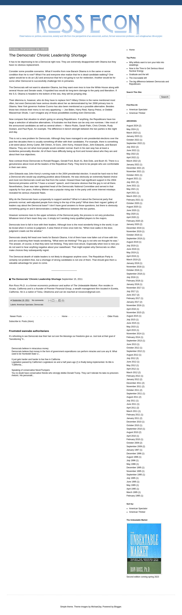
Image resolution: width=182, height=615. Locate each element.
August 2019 (132, 242)
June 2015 (131, 323)
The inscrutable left (138, 78)
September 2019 (134, 238)
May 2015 (131, 326)
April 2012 (131, 369)
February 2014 (133, 337)
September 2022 (134, 143)
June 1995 (131, 482)
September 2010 (134, 429)
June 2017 (131, 295)
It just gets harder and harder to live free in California (36, 359)
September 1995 (134, 474)
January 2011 (133, 418)
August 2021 (132, 178)
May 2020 (131, 214)
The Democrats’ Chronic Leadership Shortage (47, 55)
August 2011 (132, 397)
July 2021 (131, 182)
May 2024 (131, 129)
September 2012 (134, 351)
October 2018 (133, 270)
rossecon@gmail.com (89, 292)
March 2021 (132, 196)
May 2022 (131, 154)
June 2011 (131, 404)
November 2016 (134, 305)
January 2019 (133, 263)
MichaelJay (96, 606)
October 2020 (133, 203)
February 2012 (133, 376)
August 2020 (132, 207)
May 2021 (131, 189)
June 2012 (131, 362)
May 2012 (131, 365)
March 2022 (132, 161)
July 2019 (131, 245)
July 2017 (131, 291)
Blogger (117, 606)
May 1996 (131, 464)
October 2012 (133, 348)
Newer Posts (16, 316)
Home (64, 316)
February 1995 (133, 496)
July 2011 (131, 400)
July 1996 (131, 460)
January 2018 (133, 284)
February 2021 (133, 200)
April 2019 (131, 256)
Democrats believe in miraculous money (30, 348)
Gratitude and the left (139, 74)
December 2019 (134, 228)
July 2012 (131, 358)
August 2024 (132, 125)
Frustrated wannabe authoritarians (29, 331)
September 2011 (134, 393)
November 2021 (134, 171)
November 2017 (134, 288)
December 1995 (134, 467)
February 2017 (133, 298)
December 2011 (134, 383)
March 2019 (132, 259)
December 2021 (134, 168)
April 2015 (131, 330)
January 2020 (133, 224)
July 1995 (131, 478)
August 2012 (132, 355)
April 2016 (131, 309)
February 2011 (133, 414)
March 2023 (132, 133)
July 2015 (131, 319)
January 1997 (133, 450)
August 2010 (132, 432)
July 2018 (131, 277)
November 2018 (134, 266)
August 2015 (132, 316)
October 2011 (133, 390)
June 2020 (131, 210)
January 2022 (133, 164)
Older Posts (112, 316)
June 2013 (131, 344)
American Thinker (137, 113)
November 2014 (134, 333)
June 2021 (131, 185)
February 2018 (133, 280)
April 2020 (131, 217)
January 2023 (133, 136)
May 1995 (131, 485)
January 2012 (133, 379)
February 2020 (133, 221)
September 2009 (134, 446)
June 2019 (131, 249)
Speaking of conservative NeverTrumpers (31, 370)
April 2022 (131, 157)
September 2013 (134, 340)
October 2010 (133, 425)
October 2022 (133, 140)
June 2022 (131, 150)
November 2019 (134, 231)
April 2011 (131, 408)
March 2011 (132, 411)
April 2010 (131, 436)
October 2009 (133, 443)
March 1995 (132, 492)
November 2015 (134, 312)
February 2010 (133, 439)
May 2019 (131, 252)
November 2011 (134, 386)
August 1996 (132, 457)
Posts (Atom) (28, 321)
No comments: (38, 300)
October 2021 (133, 175)
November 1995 (134, 471)
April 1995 (131, 489)
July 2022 (131, 147)
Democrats (38, 305)
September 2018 (134, 274)
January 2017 (133, 302)
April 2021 (131, 193)
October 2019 (133, 235)
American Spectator (25, 305)
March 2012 (132, 372)
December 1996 (134, 453)
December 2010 (134, 422)
